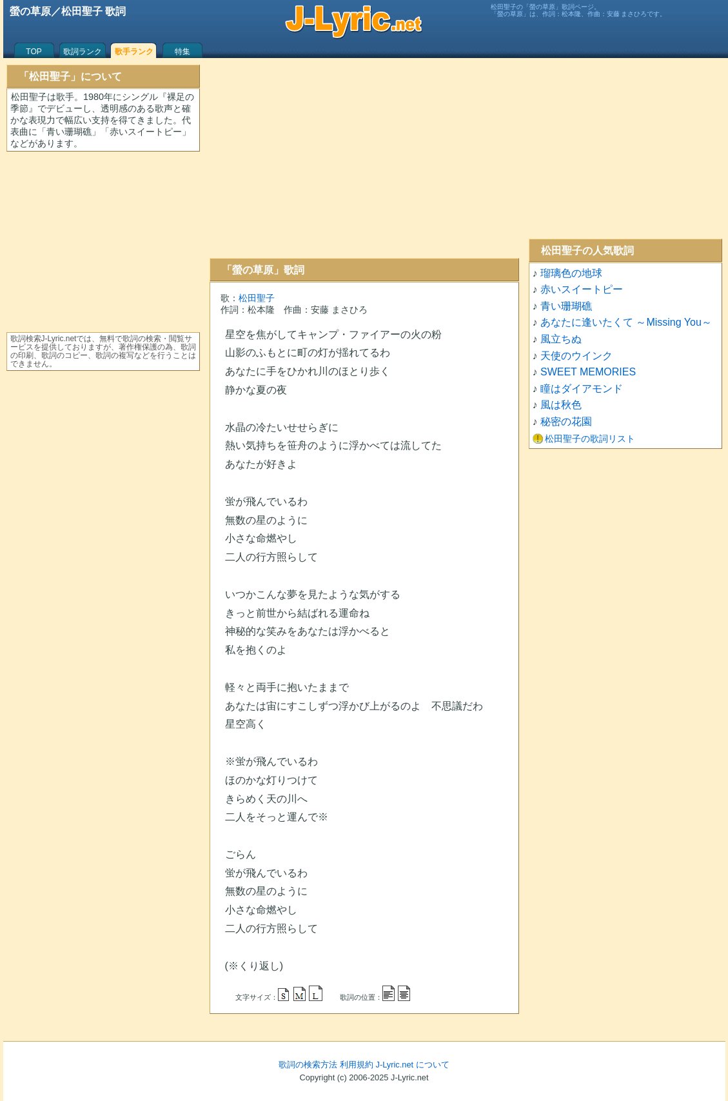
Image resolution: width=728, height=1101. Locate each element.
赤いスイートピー (581, 289)
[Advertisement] (364, 158)
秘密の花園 (566, 421)
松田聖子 (257, 298)
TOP (33, 51)
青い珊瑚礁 (566, 306)
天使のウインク (576, 355)
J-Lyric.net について (412, 1064)
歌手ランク (134, 51)
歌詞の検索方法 (308, 1064)
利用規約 (356, 1064)
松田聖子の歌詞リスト (590, 438)
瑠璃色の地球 (571, 273)
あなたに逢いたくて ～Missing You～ (626, 322)
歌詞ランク (82, 51)
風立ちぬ (561, 338)
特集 (182, 51)
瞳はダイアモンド (581, 388)
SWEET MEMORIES (588, 371)
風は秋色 (561, 404)
